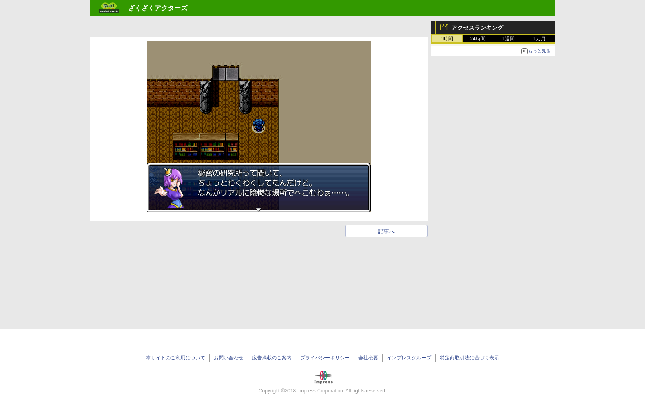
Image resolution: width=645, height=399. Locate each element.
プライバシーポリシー (325, 358)
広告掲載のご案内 (272, 358)
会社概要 (368, 358)
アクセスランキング (477, 27)
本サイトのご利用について (175, 358)
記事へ (386, 231)
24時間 (477, 39)
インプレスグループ (409, 358)
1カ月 (539, 39)
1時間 (447, 39)
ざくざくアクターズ (157, 8)
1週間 (508, 39)
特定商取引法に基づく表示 (469, 358)
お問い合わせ (228, 358)
